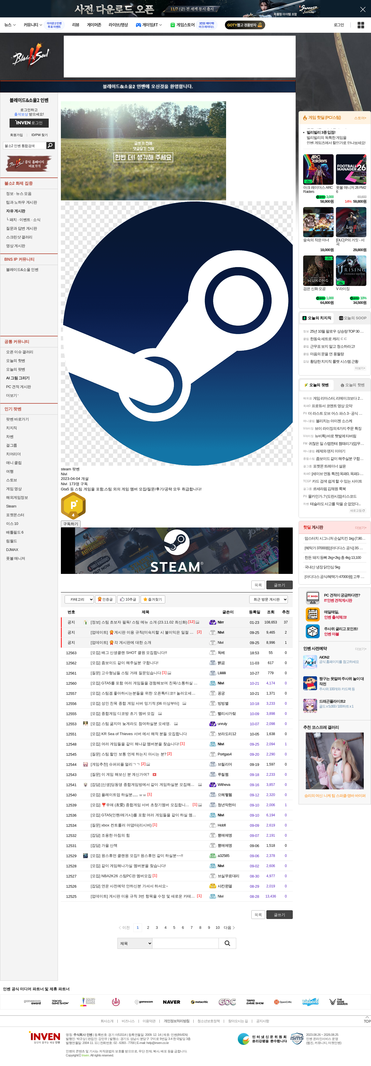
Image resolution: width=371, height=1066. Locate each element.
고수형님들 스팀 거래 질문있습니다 (126, 673)
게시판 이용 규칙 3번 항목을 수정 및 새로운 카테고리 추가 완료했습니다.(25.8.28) (169, 896)
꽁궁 (221, 693)
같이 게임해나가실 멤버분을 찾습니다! (128, 866)
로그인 (339, 25)
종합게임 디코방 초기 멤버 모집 (122, 713)
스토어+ (360, 118)
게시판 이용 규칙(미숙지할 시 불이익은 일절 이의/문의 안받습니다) (159, 632)
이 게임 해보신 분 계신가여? (120, 774)
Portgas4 (225, 754)
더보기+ (360, 368)
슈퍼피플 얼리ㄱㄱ (115, 764)
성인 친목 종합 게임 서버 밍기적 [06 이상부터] (135, 703)
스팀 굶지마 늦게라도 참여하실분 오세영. (131, 723)
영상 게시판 (15, 246)
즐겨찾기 (155, 599)
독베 (221, 652)
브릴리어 (225, 764)
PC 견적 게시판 (18, 387)
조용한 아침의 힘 (110, 835)
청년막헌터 (227, 805)
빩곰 (221, 663)
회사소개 (107, 1021)
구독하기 (70, 524)
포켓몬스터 (15, 515)
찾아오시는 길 (238, 1021)
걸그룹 (11, 445)
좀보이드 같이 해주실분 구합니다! (124, 663)
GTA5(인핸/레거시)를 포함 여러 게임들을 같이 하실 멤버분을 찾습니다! (156, 815)
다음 (227, 927)
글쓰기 (279, 585)
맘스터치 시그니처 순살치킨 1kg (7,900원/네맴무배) (335, 538)
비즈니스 (128, 1021)
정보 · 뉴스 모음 (18, 193)
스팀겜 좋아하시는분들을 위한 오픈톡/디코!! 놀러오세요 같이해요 (151, 693)
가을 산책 (104, 845)
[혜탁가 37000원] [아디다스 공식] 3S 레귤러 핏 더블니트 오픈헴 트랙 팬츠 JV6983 (335, 548)
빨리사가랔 (227, 713)
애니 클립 (13, 463)
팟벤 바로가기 (17, 419)
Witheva (224, 784)
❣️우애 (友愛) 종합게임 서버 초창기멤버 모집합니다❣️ (142, 805)
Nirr (221, 622)
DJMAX (12, 550)
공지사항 (262, 1021)
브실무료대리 (228, 876)
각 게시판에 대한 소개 (121, 642)
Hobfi (222, 825)
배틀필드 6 (14, 532)
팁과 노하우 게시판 (21, 202)
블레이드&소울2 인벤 (29, 100)
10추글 (131, 599)
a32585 (223, 855)
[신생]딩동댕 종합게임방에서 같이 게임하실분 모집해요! (143, 784)
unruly (222, 723)
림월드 (11, 541)
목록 (258, 585)
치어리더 (13, 454)
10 (218, 927)
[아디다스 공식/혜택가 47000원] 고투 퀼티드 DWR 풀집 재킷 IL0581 (335, 576)
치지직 (11, 428)
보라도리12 (227, 734)
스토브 (11, 480)
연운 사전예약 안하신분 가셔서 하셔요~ (129, 886)
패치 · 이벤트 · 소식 (23, 220)
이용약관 (149, 1021)
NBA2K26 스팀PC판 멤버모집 (121, 876)
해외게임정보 (17, 497)
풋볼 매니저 (15, 558)
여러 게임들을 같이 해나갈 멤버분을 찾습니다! (135, 744)
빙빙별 (223, 703)
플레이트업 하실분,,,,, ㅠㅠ (118, 795)
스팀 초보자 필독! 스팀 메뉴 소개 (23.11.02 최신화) (139, 622)
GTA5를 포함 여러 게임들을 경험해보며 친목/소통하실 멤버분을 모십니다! (158, 683)
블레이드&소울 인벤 (22, 269)
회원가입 (16, 135)
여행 (9, 471)
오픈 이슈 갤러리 (19, 352)
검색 (50, 145)
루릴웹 (223, 774)
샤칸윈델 (225, 886)
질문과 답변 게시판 (21, 228)
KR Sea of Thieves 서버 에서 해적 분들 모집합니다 (139, 734)
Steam (11, 506)
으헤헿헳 (225, 795)
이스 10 (12, 523)
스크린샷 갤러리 (19, 237)
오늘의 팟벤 (15, 369)
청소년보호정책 (208, 1021)
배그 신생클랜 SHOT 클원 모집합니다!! (129, 652)
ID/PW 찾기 (40, 135)
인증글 (107, 599)
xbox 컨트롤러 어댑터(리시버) (121, 825)
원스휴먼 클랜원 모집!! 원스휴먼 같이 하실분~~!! (137, 855)
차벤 (9, 436)
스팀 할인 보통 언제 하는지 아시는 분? (128, 754)
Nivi (221, 632)
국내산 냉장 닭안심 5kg (322, 567)
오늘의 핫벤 (15, 360)
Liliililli (222, 673)
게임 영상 (13, 489)
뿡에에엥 (225, 835)
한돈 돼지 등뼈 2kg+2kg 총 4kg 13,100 (333, 557)
